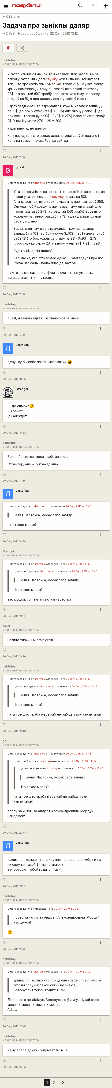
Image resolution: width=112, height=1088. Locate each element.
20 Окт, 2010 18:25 (14, 379)
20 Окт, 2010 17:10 (14, 157)
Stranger (22, 389)
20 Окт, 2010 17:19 (14, 335)
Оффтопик (12, 16)
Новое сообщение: (33, 33)
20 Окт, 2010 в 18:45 (78, 506)
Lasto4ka (22, 345)
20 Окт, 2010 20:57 (14, 832)
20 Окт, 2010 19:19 (14, 616)
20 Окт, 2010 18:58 (14, 541)
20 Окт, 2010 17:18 (14, 294)
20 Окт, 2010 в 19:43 (78, 753)
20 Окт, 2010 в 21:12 (78, 971)
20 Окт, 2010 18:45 (14, 480)
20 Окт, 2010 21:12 (14, 886)
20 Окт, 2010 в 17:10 (78, 182)
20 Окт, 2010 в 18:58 (78, 564)
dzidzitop (39, 182)
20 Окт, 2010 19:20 (14, 656)
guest (20, 167)
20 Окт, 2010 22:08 (14, 949)
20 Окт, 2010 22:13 (14, 1067)
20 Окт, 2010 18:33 (14, 432)
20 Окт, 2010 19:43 (14, 731)
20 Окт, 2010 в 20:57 (67, 908)
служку (52, 79)
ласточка (40, 564)
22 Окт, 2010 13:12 (65, 33)
